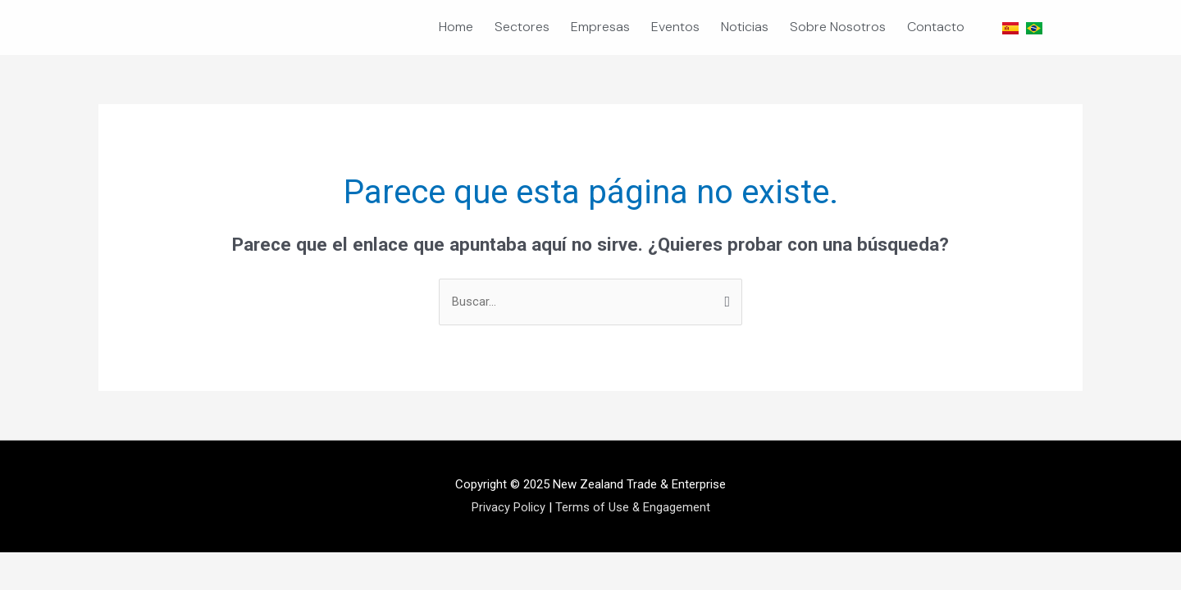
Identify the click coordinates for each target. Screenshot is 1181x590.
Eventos (675, 26)
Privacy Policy (508, 508)
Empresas (600, 26)
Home (456, 26)
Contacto (935, 26)
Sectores (522, 26)
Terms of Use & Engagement (632, 508)
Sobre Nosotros (838, 26)
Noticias (744, 26)
